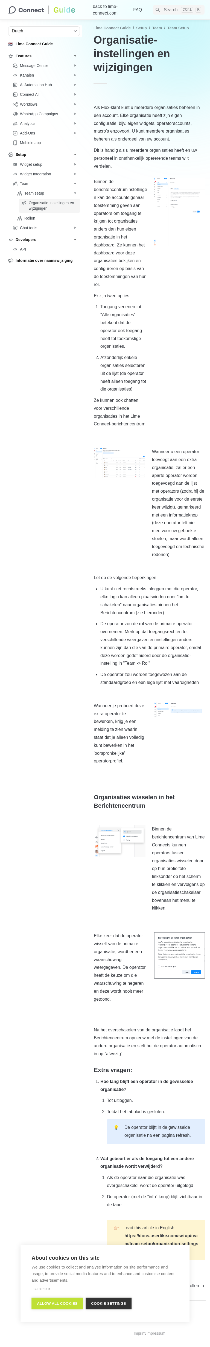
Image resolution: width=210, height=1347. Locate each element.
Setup (141, 28)
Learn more (40, 1288)
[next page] (196, 1285)
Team (157, 28)
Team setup (178, 28)
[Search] (179, 10)
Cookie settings (108, 1303)
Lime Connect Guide (112, 28)
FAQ (137, 9)
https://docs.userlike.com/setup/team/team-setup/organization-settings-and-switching (162, 1243)
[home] (46, 9)
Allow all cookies (57, 1303)
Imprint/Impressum (149, 1333)
